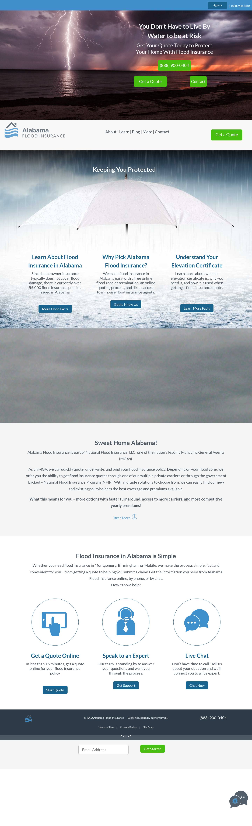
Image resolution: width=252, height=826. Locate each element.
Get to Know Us (126, 304)
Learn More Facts (197, 308)
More (147, 131)
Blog (136, 131)
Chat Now (197, 685)
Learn (124, 131)
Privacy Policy (128, 727)
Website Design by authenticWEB (148, 717)
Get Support (126, 685)
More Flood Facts (55, 309)
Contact (198, 81)
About (111, 131)
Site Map (148, 727)
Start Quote (55, 690)
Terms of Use (106, 727)
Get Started (152, 749)
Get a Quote (150, 81)
